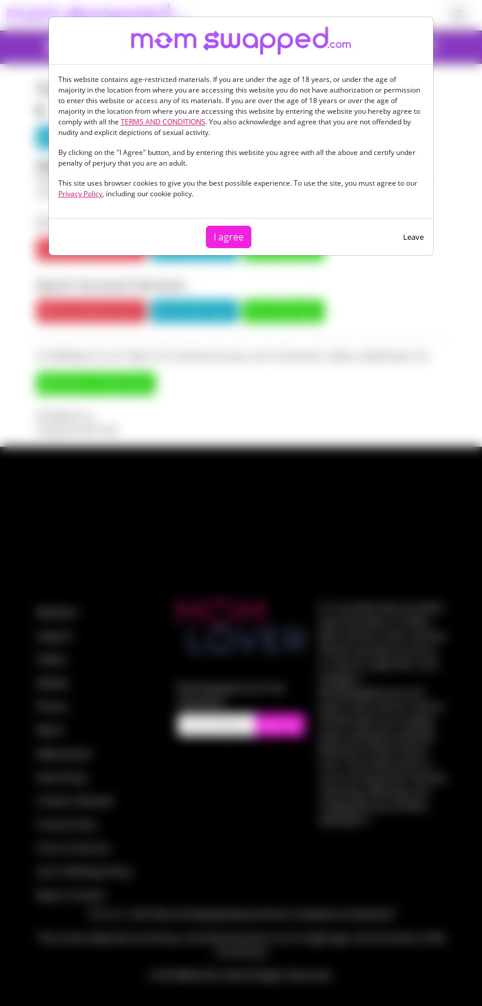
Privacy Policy (80, 194)
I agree (229, 236)
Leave (413, 237)
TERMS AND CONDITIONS (163, 122)
